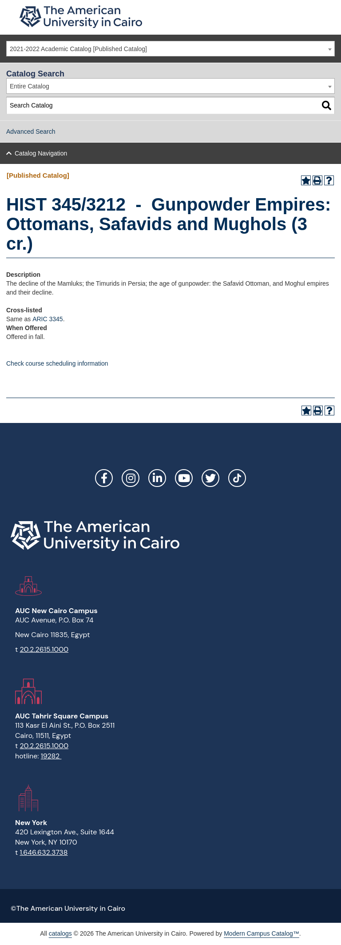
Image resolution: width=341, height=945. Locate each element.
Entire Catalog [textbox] (29, 86)
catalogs (60, 933)
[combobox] (170, 48)
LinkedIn (157, 478)
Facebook (104, 478)
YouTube (184, 478)
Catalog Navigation (41, 153)
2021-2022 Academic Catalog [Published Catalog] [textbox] (78, 48)
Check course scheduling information (57, 363)
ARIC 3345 (47, 319)
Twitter (210, 478)
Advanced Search (31, 131)
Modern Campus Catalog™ (261, 933)
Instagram (130, 478)
